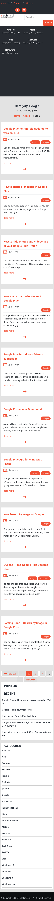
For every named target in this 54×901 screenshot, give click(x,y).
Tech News (7, 846)
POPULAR (10, 686)
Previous (10, 674)
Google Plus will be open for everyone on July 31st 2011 (26, 702)
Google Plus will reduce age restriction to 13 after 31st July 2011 (26, 724)
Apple (4, 757)
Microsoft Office (10, 820)
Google (46, 142)
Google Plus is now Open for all (22, 409)
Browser (6, 763)
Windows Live (8, 884)
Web (11, 41)
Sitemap (29, 3)
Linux (4, 814)
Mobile (33, 31)
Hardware (10, 51)
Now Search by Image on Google (23, 514)
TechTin (5, 852)
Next (30, 679)
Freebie (5, 776)
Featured (6, 769)
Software (32, 41)
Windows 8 (7, 878)
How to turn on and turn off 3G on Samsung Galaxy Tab (26, 734)
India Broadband (10, 808)
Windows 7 (44, 578)
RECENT (9, 693)
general (5, 788)
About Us (5, 3)
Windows (11, 31)
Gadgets (35, 473)
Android (35, 142)
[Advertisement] (27, 78)
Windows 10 (8, 865)
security (6, 833)
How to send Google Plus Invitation (19, 716)
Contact (17, 3)
